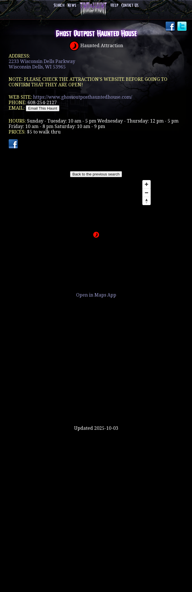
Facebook (171, 27)
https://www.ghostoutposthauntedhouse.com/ (82, 97)
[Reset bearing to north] (146, 201)
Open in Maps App (96, 295)
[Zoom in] (146, 184)
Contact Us (129, 5)
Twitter (182, 27)
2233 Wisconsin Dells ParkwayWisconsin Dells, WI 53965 (42, 64)
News (71, 5)
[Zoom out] (146, 192)
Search (59, 5)
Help (114, 5)
